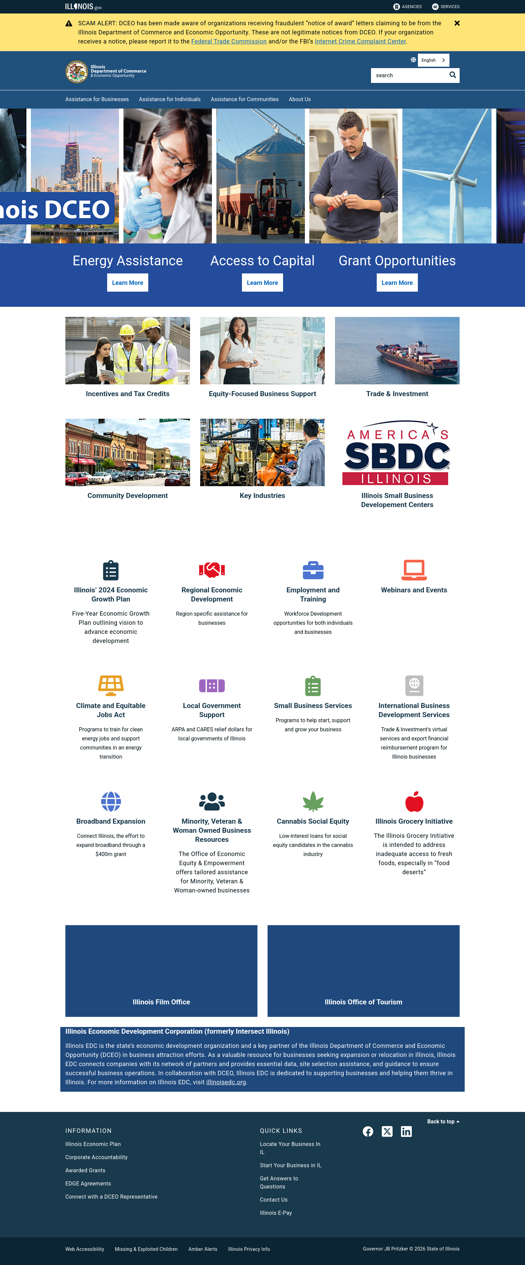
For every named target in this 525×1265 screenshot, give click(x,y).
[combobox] (434, 60)
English (429, 60)
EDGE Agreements (88, 1183)
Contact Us (274, 1200)
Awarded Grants (85, 1170)
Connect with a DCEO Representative (111, 1197)
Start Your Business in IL (291, 1165)
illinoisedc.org (226, 1082)
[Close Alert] (457, 24)
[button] (127, 282)
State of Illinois (443, 1249)
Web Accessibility (84, 1249)
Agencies (407, 6)
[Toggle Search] (453, 74)
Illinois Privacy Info (249, 1249)
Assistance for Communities (245, 99)
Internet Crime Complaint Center (360, 41)
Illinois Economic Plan (93, 1144)
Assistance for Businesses (97, 99)
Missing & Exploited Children (146, 1249)
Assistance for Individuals (169, 99)
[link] (368, 1133)
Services (446, 6)
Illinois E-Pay (276, 1213)
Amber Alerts (203, 1249)
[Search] (415, 75)
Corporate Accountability (96, 1157)
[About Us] (316, 98)
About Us (300, 99)
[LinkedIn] (406, 1133)
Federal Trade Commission (229, 41)
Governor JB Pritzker (385, 1249)
